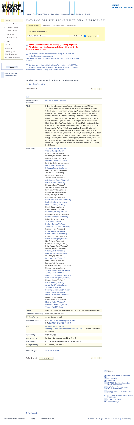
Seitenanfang (126, 419)
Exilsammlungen (58, 25)
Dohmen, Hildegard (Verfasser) (56, 217)
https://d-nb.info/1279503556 (55, 100)
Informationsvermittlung (12, 57)
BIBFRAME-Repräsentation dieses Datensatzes (120, 396)
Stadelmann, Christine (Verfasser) (57, 226)
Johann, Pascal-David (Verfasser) (57, 270)
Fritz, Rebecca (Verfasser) (54, 166)
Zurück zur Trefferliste (37, 84)
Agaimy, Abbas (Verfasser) (55, 273)
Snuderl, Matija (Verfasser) (55, 292)
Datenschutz (55, 14)
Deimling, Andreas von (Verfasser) (57, 290)
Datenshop (8, 45)
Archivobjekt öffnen (52, 351)
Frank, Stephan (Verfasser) (55, 205)
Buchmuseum (71, 25)
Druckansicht (112, 378)
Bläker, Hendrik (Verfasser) (55, 183)
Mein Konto (79, 14)
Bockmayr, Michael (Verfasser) (56, 253)
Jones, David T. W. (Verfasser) (56, 285)
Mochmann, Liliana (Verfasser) (56, 161)
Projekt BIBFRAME (114, 399)
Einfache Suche (12, 24)
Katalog (7, 20)
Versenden (111, 381)
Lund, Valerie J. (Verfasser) (55, 258)
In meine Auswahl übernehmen (118, 376)
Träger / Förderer (43, 14)
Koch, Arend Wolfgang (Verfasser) (57, 278)
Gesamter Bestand (33, 25)
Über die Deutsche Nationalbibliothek (10, 75)
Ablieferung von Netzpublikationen (10, 53)
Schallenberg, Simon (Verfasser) (57, 180)
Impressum (65, 14)
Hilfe (72, 14)
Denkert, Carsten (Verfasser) (55, 224)
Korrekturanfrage (111, 402)
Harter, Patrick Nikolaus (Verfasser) (58, 200)
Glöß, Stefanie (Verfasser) (54, 151)
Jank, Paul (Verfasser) (53, 222)
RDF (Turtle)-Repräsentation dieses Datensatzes (117, 388)
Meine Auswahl (12, 38)
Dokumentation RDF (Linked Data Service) (119, 392)
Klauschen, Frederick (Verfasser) (57, 305)
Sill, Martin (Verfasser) (53, 287)
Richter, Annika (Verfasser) (55, 231)
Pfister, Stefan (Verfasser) (54, 283)
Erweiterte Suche (12, 27)
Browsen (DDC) (12, 31)
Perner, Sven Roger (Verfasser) (56, 239)
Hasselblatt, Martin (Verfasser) (56, 212)
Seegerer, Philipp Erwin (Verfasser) (58, 275)
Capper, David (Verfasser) (54, 307)
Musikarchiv (46, 25)
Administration (32, 413)
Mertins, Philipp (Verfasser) (55, 302)
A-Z (34, 14)
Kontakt (28, 14)
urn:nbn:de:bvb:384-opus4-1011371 (63, 320)
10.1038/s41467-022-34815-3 (60, 323)
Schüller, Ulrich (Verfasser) (55, 251)
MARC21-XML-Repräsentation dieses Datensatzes (118, 384)
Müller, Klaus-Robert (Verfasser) (57, 295)
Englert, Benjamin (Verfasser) (56, 202)
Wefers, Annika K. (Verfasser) (56, 234)
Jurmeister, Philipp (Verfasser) (56, 148)
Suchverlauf (11, 34)
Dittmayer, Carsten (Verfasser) (56, 168)
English (87, 14)
